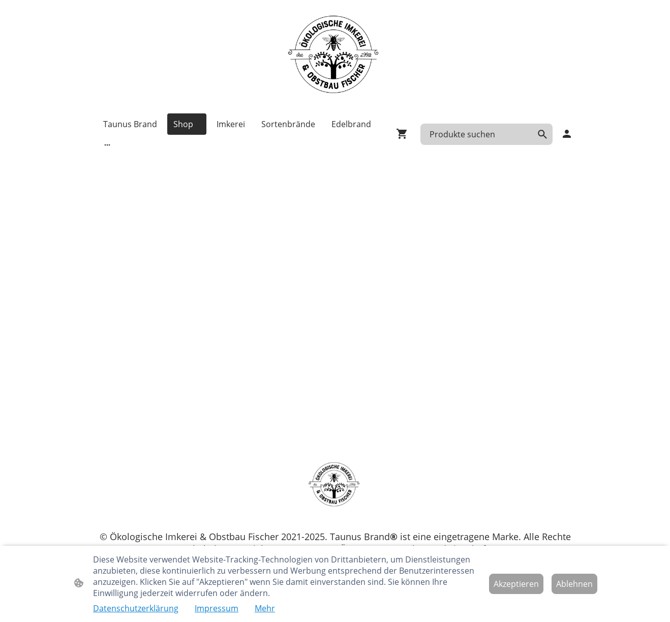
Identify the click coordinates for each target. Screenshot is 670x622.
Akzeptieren (516, 583)
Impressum (216, 608)
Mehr (265, 608)
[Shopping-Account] (567, 134)
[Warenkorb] (404, 134)
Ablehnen (574, 583)
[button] (542, 134)
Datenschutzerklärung (135, 608)
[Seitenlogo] (335, 56)
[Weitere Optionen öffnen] (107, 144)
